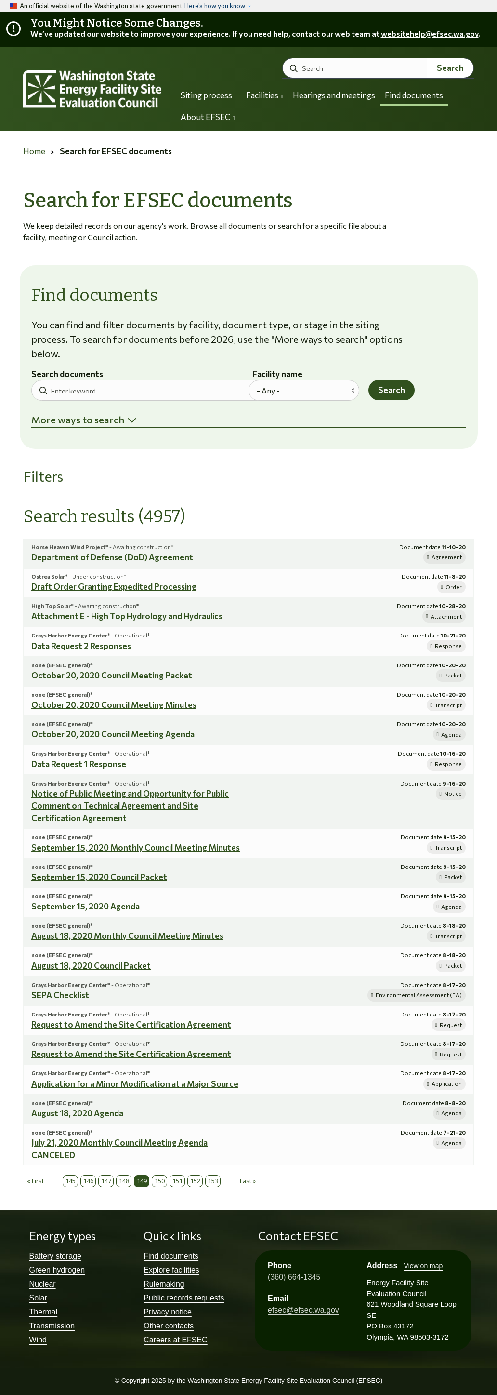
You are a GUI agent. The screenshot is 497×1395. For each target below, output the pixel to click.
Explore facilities (171, 1270)
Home (34, 151)
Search (450, 68)
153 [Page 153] (213, 1181)
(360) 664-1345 (294, 1277)
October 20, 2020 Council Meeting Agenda (113, 734)
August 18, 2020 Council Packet (91, 966)
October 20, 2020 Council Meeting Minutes (113, 705)
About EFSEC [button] (208, 117)
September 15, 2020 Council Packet (99, 877)
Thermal (43, 1312)
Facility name (277, 374)
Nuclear (42, 1284)
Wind (38, 1340)
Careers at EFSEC (175, 1340)
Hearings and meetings (334, 95)
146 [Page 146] (88, 1181)
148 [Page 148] (124, 1181)
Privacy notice (168, 1312)
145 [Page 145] (70, 1181)
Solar (38, 1298)
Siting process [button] (208, 95)
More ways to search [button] (77, 419)
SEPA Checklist (60, 995)
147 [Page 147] (106, 1181)
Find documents (414, 95)
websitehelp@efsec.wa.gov (430, 33)
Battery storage (55, 1256)
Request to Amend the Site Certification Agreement (131, 1024)
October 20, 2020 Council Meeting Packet (111, 675)
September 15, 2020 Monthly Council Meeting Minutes (135, 847)
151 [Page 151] (177, 1181)
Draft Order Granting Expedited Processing (113, 587)
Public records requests (184, 1298)
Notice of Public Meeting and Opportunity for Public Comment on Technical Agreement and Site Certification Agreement (130, 805)
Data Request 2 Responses (81, 646)
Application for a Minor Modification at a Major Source (134, 1084)
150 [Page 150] (160, 1181)
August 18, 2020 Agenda (77, 1113)
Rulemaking (164, 1284)
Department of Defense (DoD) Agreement (112, 557)
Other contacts (169, 1326)
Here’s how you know (215, 6)
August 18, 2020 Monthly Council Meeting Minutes (127, 936)
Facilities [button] (264, 95)
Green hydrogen (57, 1270)
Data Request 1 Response (78, 764)
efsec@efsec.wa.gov (303, 1310)
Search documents (67, 374)
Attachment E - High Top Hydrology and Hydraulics (126, 616)
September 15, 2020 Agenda (85, 906)
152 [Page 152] (195, 1181)
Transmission (52, 1326)
